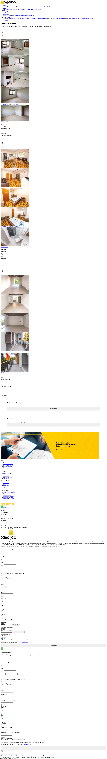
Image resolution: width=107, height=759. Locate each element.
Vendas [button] (4, 8)
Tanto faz (3, 616)
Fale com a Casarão (35, 18)
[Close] (1, 559)
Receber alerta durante (5, 634)
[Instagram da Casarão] (4, 505)
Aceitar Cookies (12, 758)
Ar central (6, 628)
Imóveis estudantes (20, 6)
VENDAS (4, 577)
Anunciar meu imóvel (20, 11)
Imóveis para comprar (12, 9)
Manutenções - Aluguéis (8, 496)
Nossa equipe (59, 6)
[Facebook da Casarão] (2, 505)
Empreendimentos (30, 9)
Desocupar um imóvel (20, 18)
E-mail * (2, 566)
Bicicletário (6, 629)
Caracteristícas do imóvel (6, 619)
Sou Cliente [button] (6, 17)
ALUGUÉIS (4, 576)
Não (2, 618)
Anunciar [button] (5, 10)
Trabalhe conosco (30, 15)
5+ (2, 606)
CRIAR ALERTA (53, 408)
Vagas (2, 608)
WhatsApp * (3, 568)
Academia (6, 621)
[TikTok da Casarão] (13, 505)
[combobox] (53, 594)
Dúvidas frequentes (51, 6)
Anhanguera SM (6, 624)
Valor (2, 596)
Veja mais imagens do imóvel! (7, 104)
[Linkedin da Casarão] (10, 505)
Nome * (2, 565)
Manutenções (28, 18)
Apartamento (7, 696)
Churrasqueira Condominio (6, 630)
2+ (2, 602)
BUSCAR (53, 424)
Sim (2, 617)
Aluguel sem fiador (42, 6)
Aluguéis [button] (5, 5)
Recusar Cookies (3, 758)
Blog (13, 15)
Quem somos (17, 15)
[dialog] (53, 603)
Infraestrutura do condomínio (7, 627)
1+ (2, 601)
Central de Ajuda (89, 18)
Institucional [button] (6, 14)
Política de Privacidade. (25, 642)
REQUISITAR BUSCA (53, 747)
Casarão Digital (11, 18)
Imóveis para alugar (11, 6)
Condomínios (6, 13)
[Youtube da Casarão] (7, 505)
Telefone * (3, 674)
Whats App (42, 18)
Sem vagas (4, 609)
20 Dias (3, 637)
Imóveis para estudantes (8, 465)
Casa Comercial (7, 698)
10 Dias (3, 635)
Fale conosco (23, 15)
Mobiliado (3, 614)
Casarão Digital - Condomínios (10, 493)
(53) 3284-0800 (6, 507)
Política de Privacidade (8, 487)
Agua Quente (6, 622)
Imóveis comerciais (29, 6)
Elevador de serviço (6, 631)
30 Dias (3, 638)
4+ (2, 605)
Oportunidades (37, 9)
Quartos (2, 600)
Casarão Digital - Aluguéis (9, 492)
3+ (2, 604)
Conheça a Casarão (11, 11)
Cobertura (7, 700)
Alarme (6, 623)
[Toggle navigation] (17, 3)
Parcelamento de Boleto (74, 18)
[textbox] (7, 594)
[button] (3, 121)
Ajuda (5, 20)
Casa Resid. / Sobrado (7, 699)
